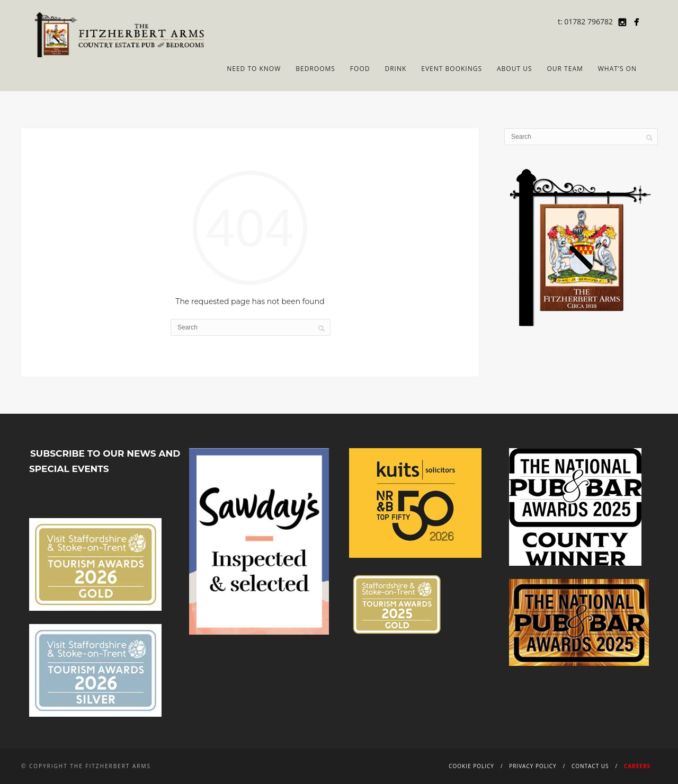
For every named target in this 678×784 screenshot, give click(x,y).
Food (360, 68)
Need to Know (254, 68)
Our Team (565, 68)
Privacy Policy (532, 766)
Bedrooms (315, 68)
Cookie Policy (471, 766)
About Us (514, 68)
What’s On (617, 68)
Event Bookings (451, 68)
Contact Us (590, 766)
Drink (395, 68)
